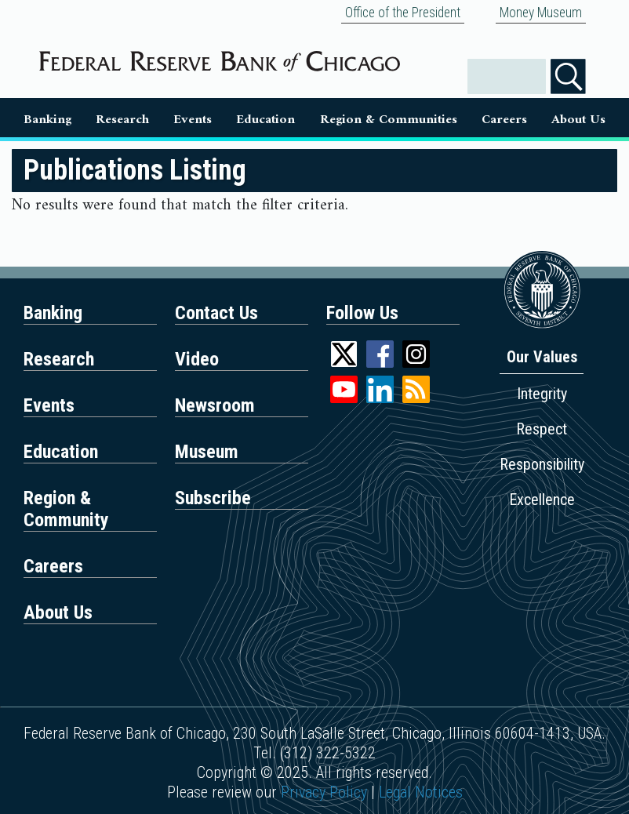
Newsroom (215, 405)
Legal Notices (421, 792)
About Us (578, 120)
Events (192, 120)
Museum (206, 452)
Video (197, 359)
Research (122, 120)
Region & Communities (388, 120)
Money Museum (541, 12)
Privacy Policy (324, 792)
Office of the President (402, 12)
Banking (47, 120)
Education (265, 120)
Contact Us (216, 313)
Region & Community (66, 509)
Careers (504, 120)
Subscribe (213, 498)
